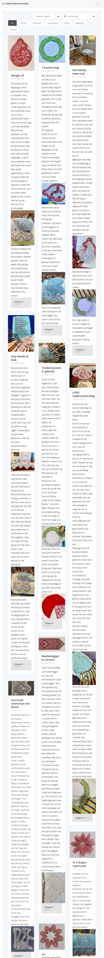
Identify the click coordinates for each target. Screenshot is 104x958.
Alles (12, 23)
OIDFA (66, 23)
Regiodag (79, 23)
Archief (13, 29)
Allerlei (24, 23)
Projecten (37, 23)
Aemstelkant (52, 23)
